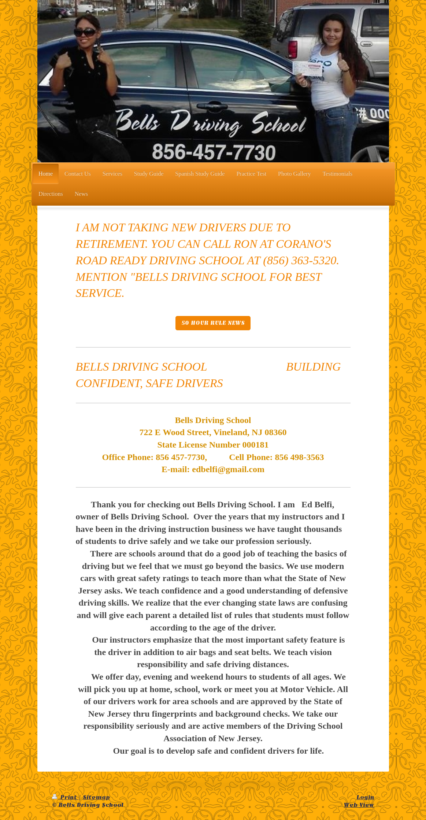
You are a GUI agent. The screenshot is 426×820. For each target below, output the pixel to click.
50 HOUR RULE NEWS (213, 323)
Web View (359, 805)
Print (65, 797)
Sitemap (96, 797)
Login (365, 797)
